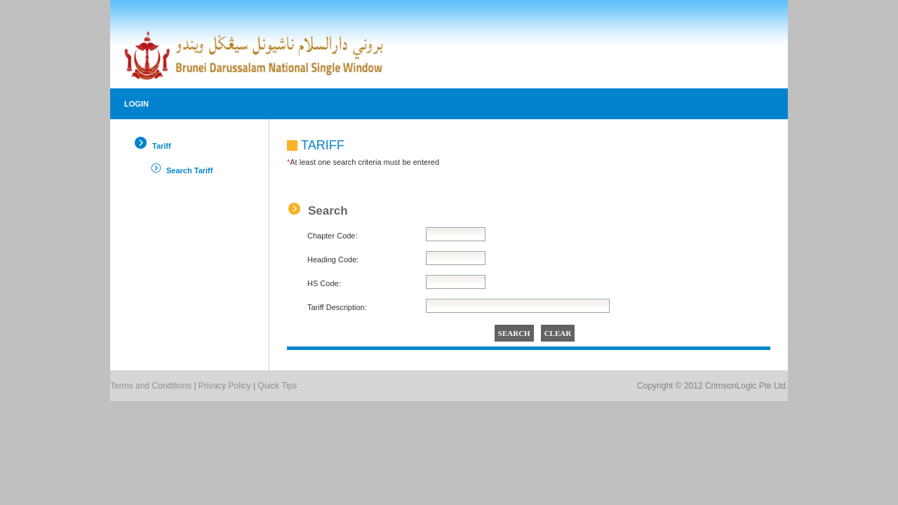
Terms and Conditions (151, 386)
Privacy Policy (225, 386)
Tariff (161, 146)
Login (136, 104)
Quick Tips (277, 386)
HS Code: (324, 283)
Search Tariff (189, 170)
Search (328, 210)
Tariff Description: (337, 307)
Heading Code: (332, 259)
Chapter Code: (332, 235)
